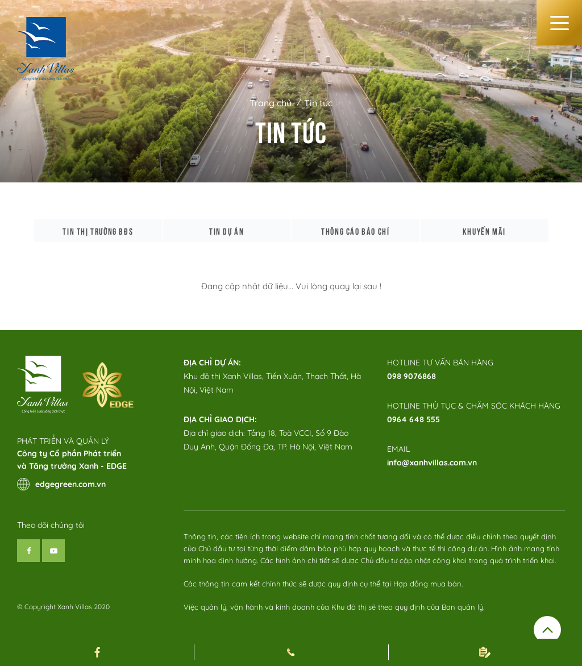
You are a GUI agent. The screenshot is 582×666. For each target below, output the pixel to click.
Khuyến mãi (484, 230)
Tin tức (318, 103)
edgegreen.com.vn (61, 484)
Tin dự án (226, 230)
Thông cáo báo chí (355, 230)
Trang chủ (271, 103)
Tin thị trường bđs (98, 230)
